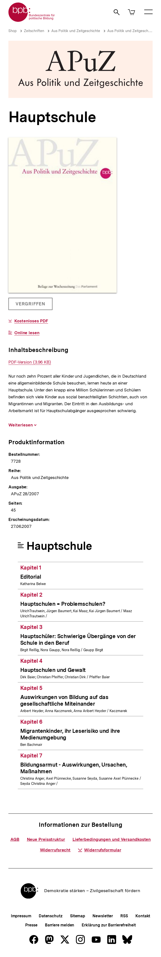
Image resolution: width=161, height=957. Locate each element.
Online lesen (26, 332)
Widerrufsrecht (55, 849)
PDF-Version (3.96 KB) (29, 362)
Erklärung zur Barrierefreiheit (109, 925)
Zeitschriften (34, 31)
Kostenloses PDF (31, 321)
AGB (14, 839)
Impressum (21, 916)
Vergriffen (31, 305)
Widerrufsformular (99, 849)
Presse (31, 925)
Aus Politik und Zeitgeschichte (75, 31)
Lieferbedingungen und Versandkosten (111, 839)
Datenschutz (51, 916)
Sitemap (77, 916)
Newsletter (102, 916)
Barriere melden (59, 925)
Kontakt (142, 916)
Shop (12, 31)
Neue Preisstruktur (46, 839)
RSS (124, 916)
